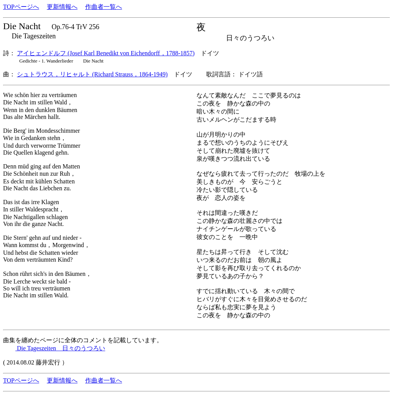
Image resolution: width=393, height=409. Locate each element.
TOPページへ (21, 6)
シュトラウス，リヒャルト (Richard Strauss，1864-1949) (92, 74)
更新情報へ (62, 6)
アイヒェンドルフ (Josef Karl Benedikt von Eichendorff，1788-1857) (106, 53)
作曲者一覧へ (103, 6)
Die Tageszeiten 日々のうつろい (60, 348)
